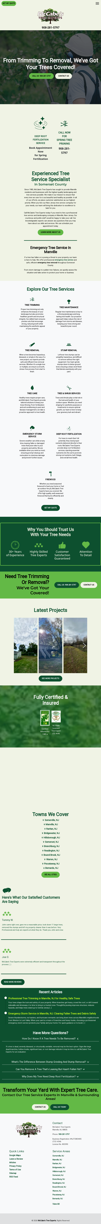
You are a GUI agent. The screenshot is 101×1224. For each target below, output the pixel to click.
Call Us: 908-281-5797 (41, 76)
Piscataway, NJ (50, 863)
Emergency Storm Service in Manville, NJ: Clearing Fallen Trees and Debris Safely (52, 1013)
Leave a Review (16, 1159)
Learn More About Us (50, 234)
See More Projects (50, 678)
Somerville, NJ (50, 820)
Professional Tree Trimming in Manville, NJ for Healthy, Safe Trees (44, 998)
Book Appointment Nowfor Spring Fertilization (40, 153)
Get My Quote (9, 3)
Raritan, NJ (50, 829)
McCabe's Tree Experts (47, 1221)
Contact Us (63, 76)
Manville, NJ (50, 824)
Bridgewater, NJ (50, 833)
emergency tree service (64, 262)
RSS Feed (13, 1177)
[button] (84, 645)
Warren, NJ (50, 859)
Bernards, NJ (50, 868)
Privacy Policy (15, 1166)
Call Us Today (59, 1107)
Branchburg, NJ (50, 846)
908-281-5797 (50, 27)
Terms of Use (15, 1169)
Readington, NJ (50, 850)
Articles (12, 1162)
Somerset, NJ (50, 842)
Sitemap (12, 1173)
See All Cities (50, 875)
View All (56, 1204)
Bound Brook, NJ (50, 855)
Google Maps (15, 1155)
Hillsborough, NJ (50, 837)
